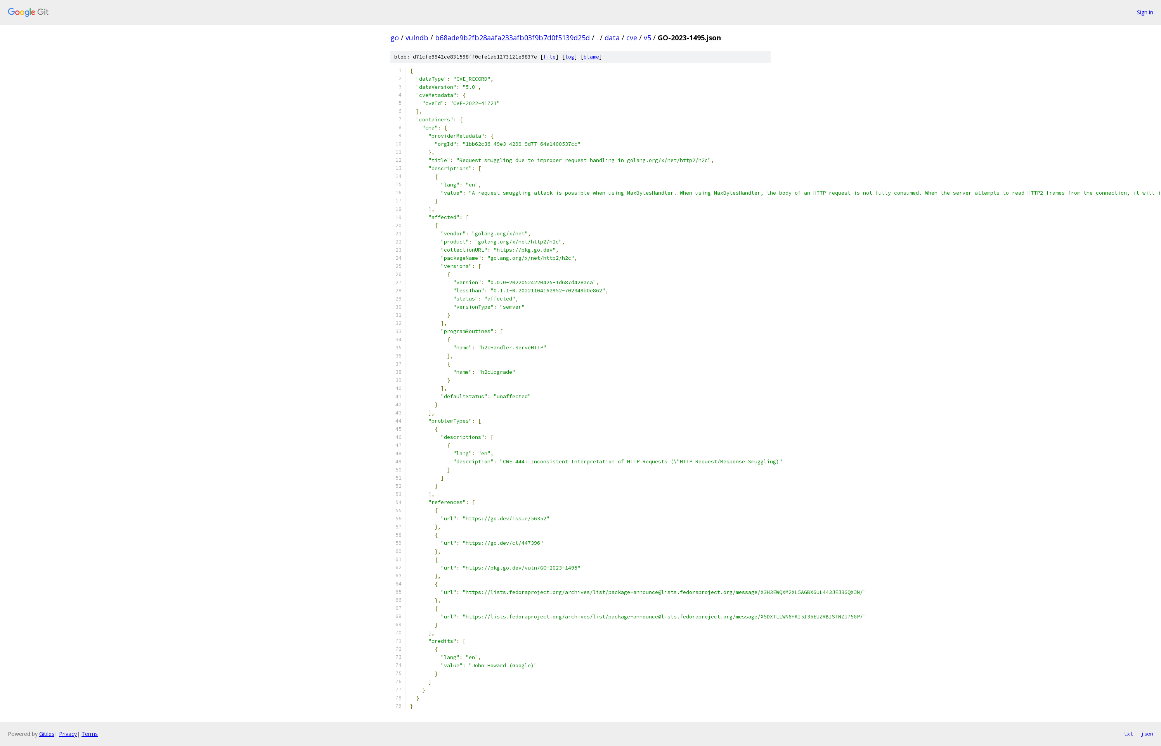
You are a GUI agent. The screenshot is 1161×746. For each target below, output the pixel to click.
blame (591, 57)
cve (631, 37)
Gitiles (46, 733)
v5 (647, 37)
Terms (89, 733)
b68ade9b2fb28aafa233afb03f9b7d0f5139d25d (512, 37)
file (549, 57)
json (1147, 733)
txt (1128, 733)
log (569, 57)
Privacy (68, 733)
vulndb (416, 37)
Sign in (1145, 12)
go (394, 37)
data (612, 37)
